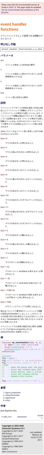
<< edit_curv (6, 416)
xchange (15, 347)
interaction (22, 416)
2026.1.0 (12, 7)
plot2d (5, 356)
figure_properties (18, 329)
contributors (11, 451)
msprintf (15, 349)
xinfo (7, 349)
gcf (10, 358)
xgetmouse (10, 397)
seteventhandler (8, 331)
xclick (7, 400)
